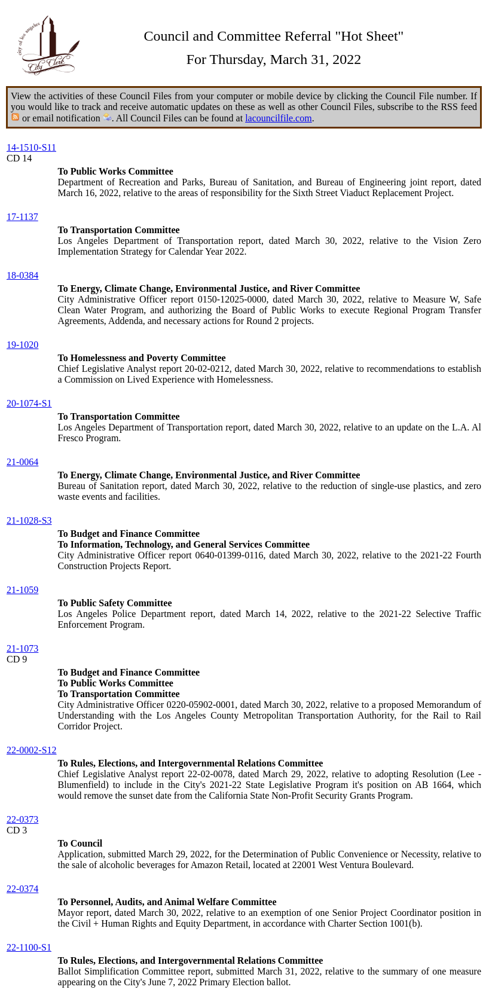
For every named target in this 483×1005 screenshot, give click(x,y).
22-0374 (22, 889)
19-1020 (22, 345)
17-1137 (22, 217)
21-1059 (22, 590)
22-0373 (22, 819)
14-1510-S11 (31, 147)
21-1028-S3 (29, 520)
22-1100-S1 (29, 947)
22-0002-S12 (32, 750)
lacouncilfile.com (278, 118)
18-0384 (22, 275)
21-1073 (22, 648)
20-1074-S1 (29, 403)
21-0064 (22, 462)
